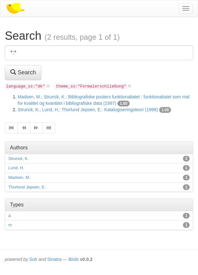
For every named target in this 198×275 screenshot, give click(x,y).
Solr (33, 259)
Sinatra (54, 259)
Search (23, 72)
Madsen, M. (19, 177)
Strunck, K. (18, 158)
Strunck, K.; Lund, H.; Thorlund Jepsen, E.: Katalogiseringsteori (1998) (88, 109)
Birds (73, 259)
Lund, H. (16, 167)
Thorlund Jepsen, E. (27, 187)
